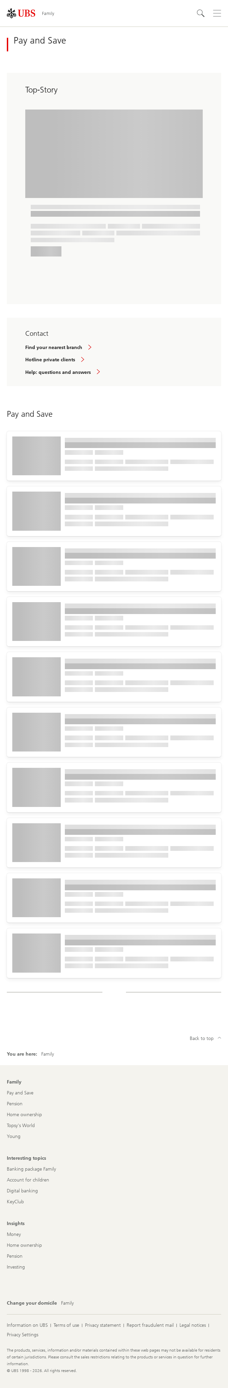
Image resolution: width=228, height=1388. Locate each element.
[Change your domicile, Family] (67, 1303)
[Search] (201, 13)
